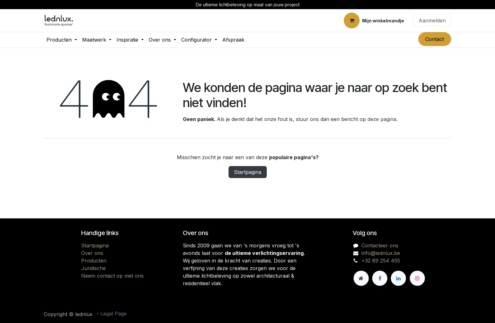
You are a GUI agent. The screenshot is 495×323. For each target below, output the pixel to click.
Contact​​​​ (434, 39)
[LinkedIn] (398, 278)
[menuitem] (62, 39)
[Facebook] (379, 278)
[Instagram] (417, 278)
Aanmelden (432, 20)
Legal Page (113, 313)
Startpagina (247, 172)
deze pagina (381, 119)
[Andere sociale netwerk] (361, 278)
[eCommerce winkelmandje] (373, 20)
